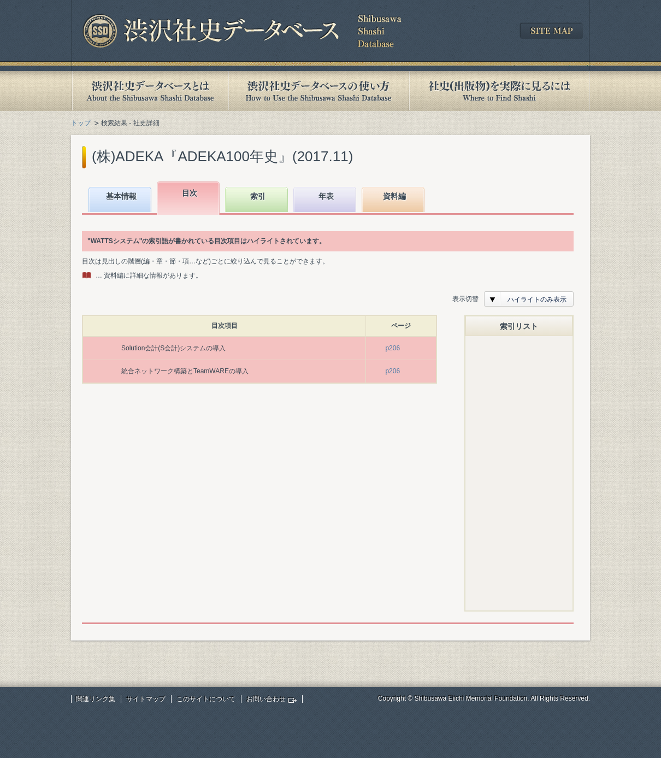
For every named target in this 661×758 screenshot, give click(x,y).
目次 (189, 193)
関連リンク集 (95, 699)
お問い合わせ (266, 699)
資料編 (394, 196)
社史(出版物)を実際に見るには (499, 91)
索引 (257, 196)
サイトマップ (146, 699)
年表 (326, 196)
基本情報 (121, 196)
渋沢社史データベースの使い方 (318, 91)
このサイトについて (205, 699)
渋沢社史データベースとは (149, 91)
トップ (81, 123)
